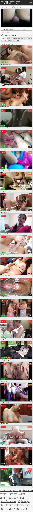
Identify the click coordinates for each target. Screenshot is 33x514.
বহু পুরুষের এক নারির (12, 38)
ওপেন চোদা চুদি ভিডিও (13, 505)
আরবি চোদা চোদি (10, 498)
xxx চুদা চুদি (11, 494)
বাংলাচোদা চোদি (15, 40)
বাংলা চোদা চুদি (10, 2)
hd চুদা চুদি (19, 490)
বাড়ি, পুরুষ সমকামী (22, 38)
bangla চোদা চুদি (7, 490)
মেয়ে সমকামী (8, 40)
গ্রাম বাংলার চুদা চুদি (20, 509)
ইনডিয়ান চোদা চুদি (11, 501)
